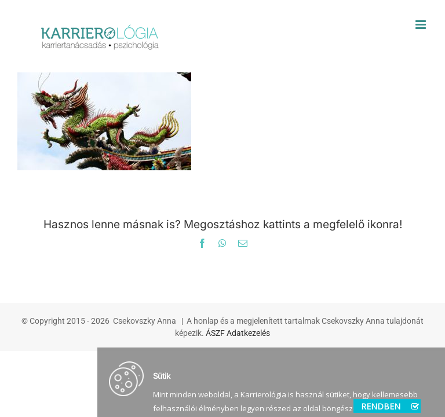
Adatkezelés (248, 333)
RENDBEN (390, 406)
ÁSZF (215, 333)
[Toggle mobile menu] (421, 25)
